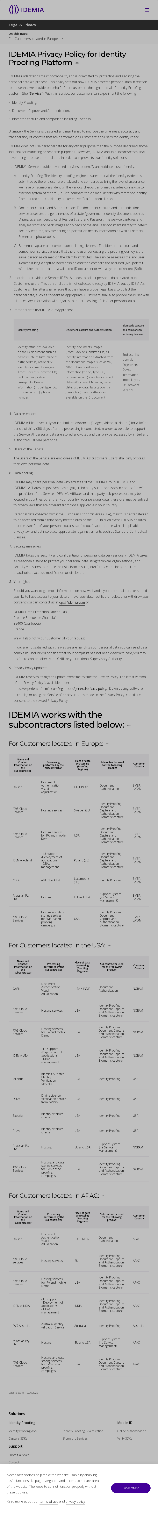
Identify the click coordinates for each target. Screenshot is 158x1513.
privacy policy (75, 1501)
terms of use (49, 1501)
